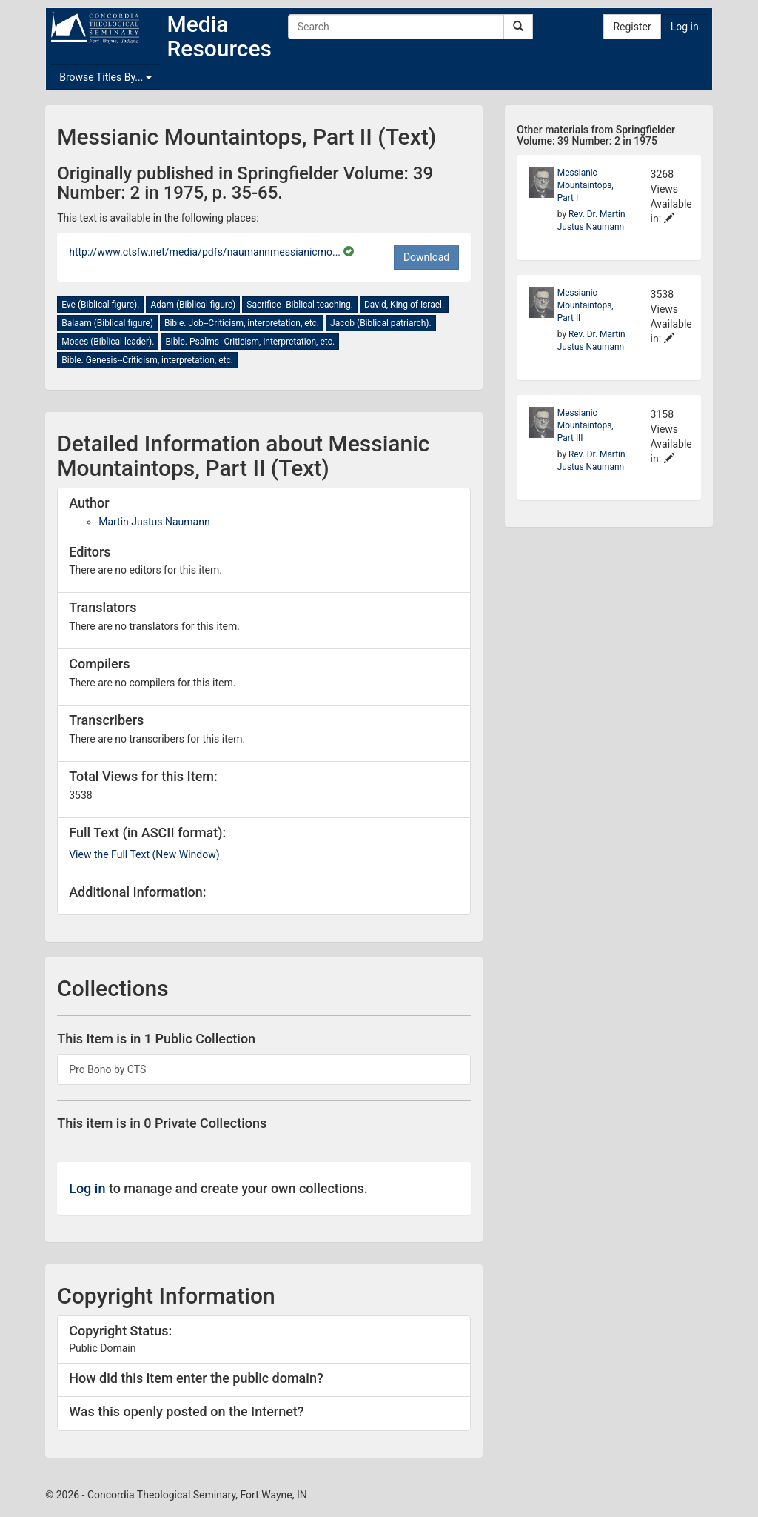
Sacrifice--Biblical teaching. (299, 304)
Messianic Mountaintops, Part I (585, 185)
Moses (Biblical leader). (107, 341)
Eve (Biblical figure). (100, 304)
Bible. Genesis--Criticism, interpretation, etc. (147, 360)
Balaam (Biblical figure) (107, 323)
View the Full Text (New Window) (144, 854)
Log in (685, 27)
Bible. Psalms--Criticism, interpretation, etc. (250, 341)
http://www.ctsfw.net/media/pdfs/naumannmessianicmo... (206, 252)
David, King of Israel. (404, 304)
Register (632, 27)
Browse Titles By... (105, 77)
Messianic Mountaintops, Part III (585, 425)
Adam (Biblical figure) (192, 304)
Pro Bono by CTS (107, 1069)
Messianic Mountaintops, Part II (585, 305)
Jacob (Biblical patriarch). (381, 323)
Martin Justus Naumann (153, 522)
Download (426, 257)
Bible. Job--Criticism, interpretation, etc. (241, 323)
